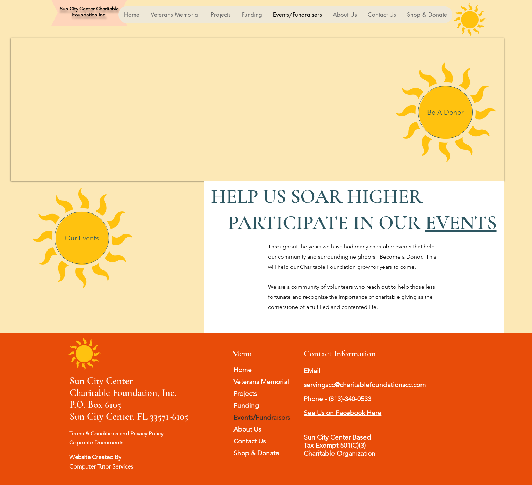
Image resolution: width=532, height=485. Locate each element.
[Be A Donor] (445, 112)
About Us (247, 429)
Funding (246, 405)
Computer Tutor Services (101, 466)
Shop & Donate (256, 453)
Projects (245, 394)
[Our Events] (82, 238)
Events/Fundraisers (261, 417)
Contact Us (249, 441)
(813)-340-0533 (350, 399)
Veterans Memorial (261, 382)
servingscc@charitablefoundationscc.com (365, 385)
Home (242, 370)
